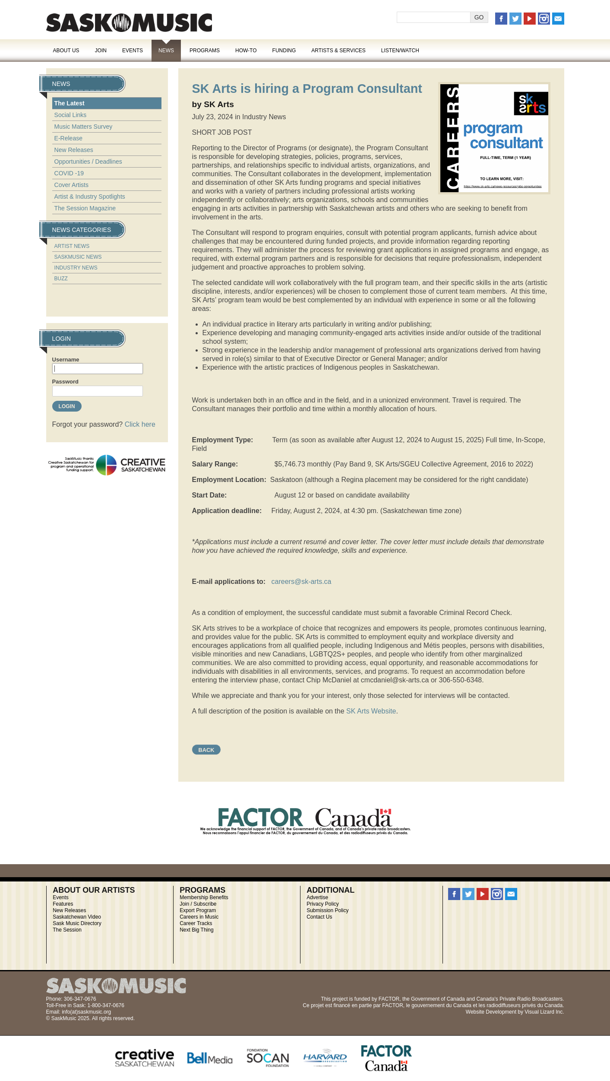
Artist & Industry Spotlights (89, 196)
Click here (140, 424)
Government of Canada (438, 999)
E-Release (68, 138)
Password (65, 381)
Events (132, 51)
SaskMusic (129, 23)
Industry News (76, 268)
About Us (66, 51)
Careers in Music (199, 917)
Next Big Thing (197, 930)
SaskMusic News (78, 257)
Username (65, 359)
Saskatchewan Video (77, 917)
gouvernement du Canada (441, 1005)
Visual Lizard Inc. (544, 1012)
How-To (246, 51)
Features (63, 904)
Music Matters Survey (83, 126)
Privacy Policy (323, 904)
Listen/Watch (400, 51)
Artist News (72, 246)
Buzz (61, 279)
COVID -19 (69, 173)
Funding (284, 51)
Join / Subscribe (198, 904)
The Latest (69, 103)
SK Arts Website (371, 711)
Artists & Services (338, 51)
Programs (205, 51)
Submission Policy (327, 910)
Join (101, 51)
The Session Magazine (85, 208)
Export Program (198, 910)
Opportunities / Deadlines (88, 161)
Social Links (70, 114)
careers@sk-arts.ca (302, 581)
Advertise (317, 897)
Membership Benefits (204, 897)
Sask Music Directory (77, 923)
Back (207, 750)
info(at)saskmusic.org (86, 1012)
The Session (67, 930)
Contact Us (319, 917)
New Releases (73, 149)
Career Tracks (196, 923)
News (166, 51)
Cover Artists (71, 184)
